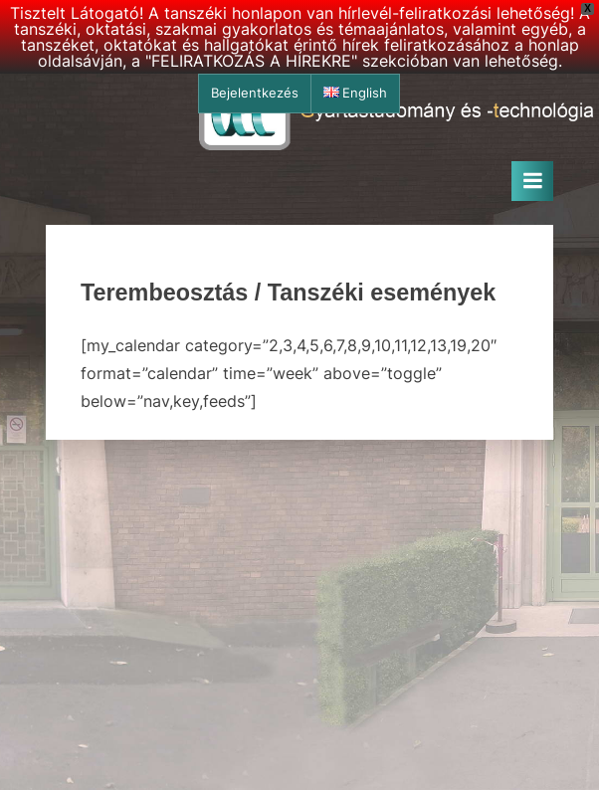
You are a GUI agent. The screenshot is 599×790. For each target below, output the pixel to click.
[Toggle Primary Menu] (532, 181)
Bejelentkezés (255, 93)
